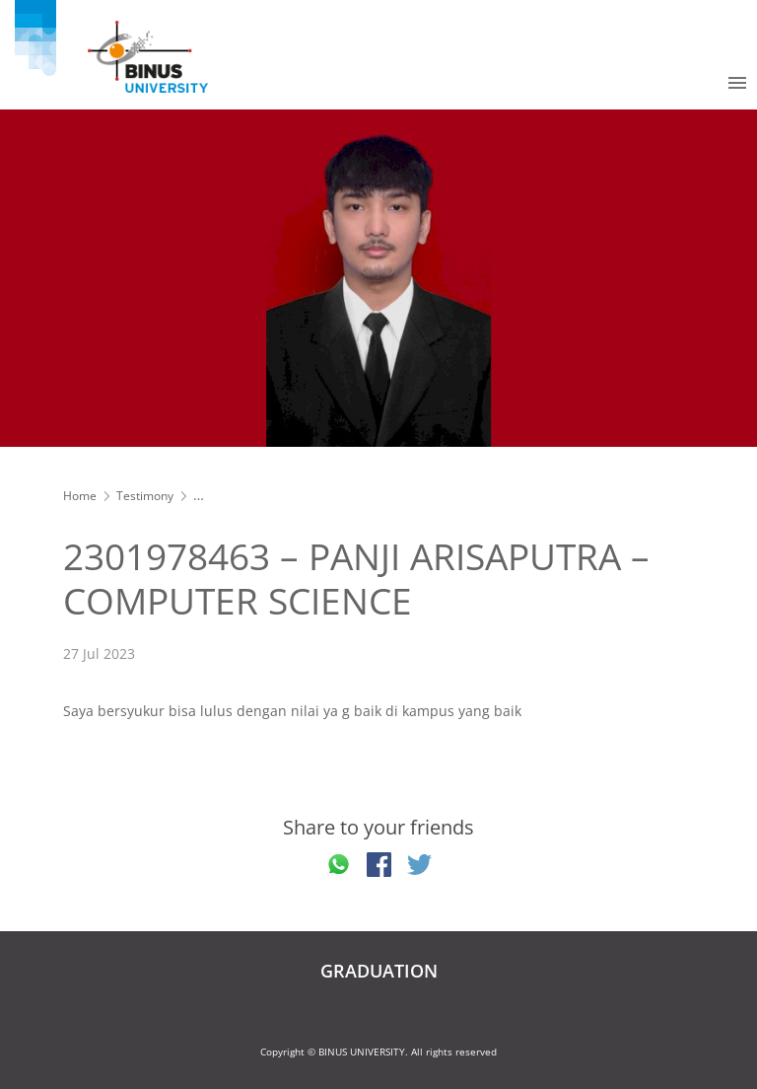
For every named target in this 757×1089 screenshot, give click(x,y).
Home (80, 495)
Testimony (144, 495)
